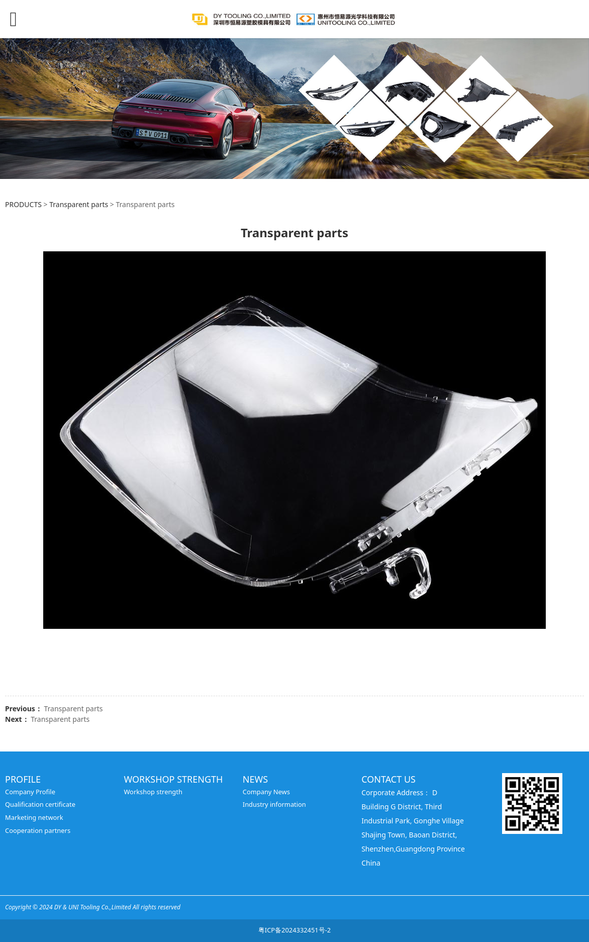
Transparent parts (78, 204)
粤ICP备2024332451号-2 (294, 929)
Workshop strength (153, 791)
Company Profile (30, 791)
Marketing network (34, 817)
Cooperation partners (37, 830)
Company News (266, 791)
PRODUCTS (23, 204)
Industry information (274, 804)
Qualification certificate (40, 804)
